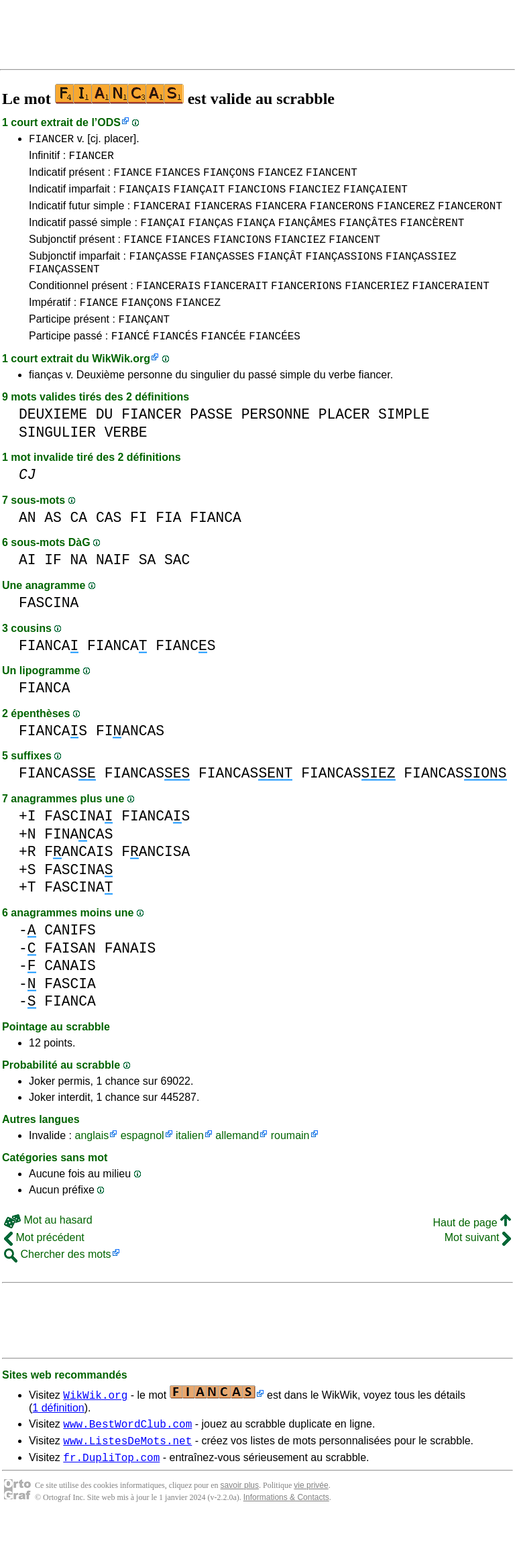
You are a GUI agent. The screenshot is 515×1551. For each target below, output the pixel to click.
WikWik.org (121, 384)
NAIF (113, 586)
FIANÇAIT (199, 196)
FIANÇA (256, 234)
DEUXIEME (53, 440)
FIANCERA (280, 215)
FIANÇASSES (222, 271)
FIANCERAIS (168, 305)
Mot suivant (478, 1263)
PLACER (344, 440)
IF (53, 586)
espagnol (142, 1161)
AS (53, 543)
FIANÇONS (229, 177)
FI (139, 543)
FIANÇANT (144, 342)
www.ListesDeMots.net (127, 1470)
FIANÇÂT (280, 271)
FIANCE (132, 177)
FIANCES (177, 177)
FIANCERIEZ (377, 305)
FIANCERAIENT (451, 305)
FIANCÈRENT (432, 234)
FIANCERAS (222, 215)
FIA (168, 543)
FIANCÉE (223, 361)
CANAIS (70, 992)
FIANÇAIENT (375, 196)
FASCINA (48, 629)
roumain (290, 1161)
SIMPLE (404, 440)
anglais (91, 1161)
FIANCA (215, 543)
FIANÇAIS (144, 196)
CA (79, 543)
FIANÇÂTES (368, 234)
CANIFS (70, 956)
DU (104, 440)
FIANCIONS (257, 196)
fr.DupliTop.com (111, 1489)
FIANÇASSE (157, 271)
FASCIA (70, 1010)
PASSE (211, 440)
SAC (177, 586)
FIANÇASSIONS (343, 271)
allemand (237, 1161)
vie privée (311, 1517)
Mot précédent (44, 1263)
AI (27, 586)
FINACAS (78, 860)
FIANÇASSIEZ (421, 271)
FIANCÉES (274, 361)
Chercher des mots (57, 1280)
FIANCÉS (175, 361)
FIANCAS (53, 757)
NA (79, 586)
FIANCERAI (162, 215)
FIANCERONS (342, 215)
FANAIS (130, 974)
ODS (109, 122)
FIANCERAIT (236, 305)
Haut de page (472, 1248)
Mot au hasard (48, 1246)
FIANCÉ (130, 361)
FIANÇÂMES (307, 234)
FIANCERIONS (306, 305)
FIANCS (185, 672)
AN (27, 543)
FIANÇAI (162, 234)
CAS (108, 543)
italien (190, 1161)
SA (147, 586)
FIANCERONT (470, 215)
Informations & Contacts (286, 1529)
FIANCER (51, 140)
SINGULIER (57, 458)
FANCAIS (78, 878)
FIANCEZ (280, 177)
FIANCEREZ (406, 215)
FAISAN (70, 974)
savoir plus (240, 1517)
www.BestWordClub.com (127, 1451)
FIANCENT (331, 177)
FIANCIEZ (315, 196)
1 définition (58, 1434)
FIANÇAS (210, 234)
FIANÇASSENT (64, 286)
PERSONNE (275, 440)
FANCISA (155, 878)
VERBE (126, 458)
